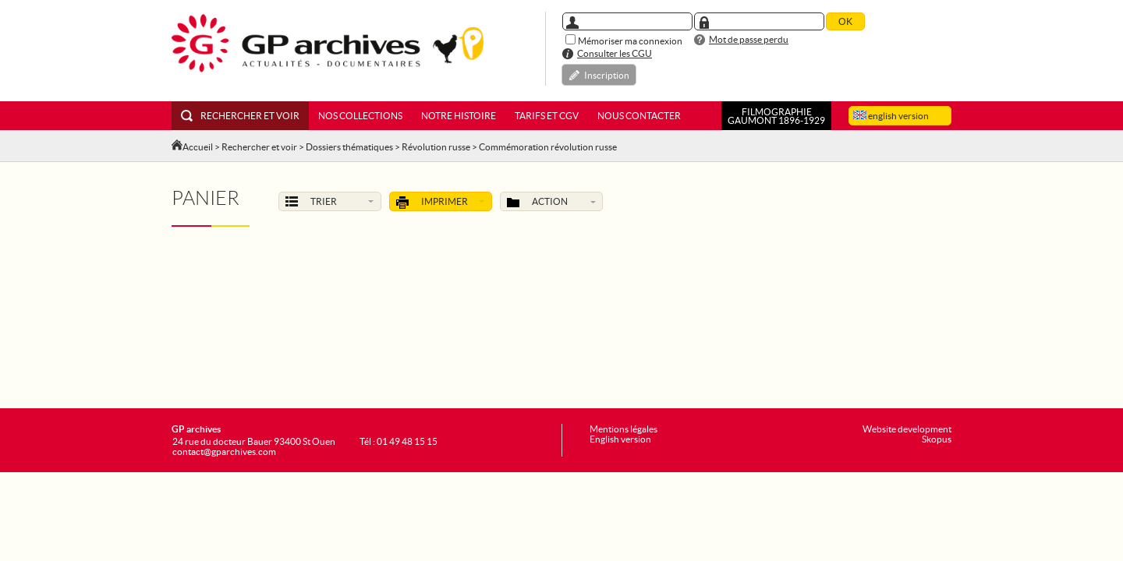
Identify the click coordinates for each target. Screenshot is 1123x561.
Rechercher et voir (240, 116)
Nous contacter (639, 116)
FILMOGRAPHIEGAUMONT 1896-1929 (776, 116)
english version (891, 116)
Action (551, 202)
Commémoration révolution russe (548, 147)
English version (620, 439)
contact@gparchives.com (224, 451)
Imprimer (440, 202)
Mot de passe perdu (748, 39)
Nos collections (360, 116)
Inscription (606, 75)
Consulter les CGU (614, 53)
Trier (329, 202)
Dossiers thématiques (349, 147)
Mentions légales (623, 429)
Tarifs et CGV (547, 116)
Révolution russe (436, 147)
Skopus (936, 439)
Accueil (197, 147)
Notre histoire (458, 116)
